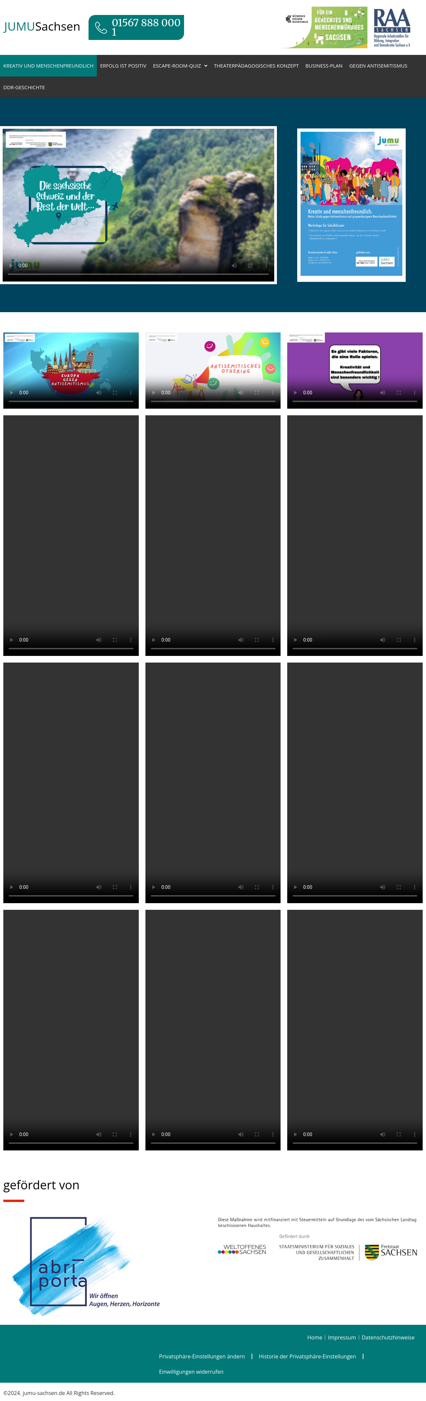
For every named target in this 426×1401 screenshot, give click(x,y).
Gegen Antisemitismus (378, 65)
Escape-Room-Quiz (180, 65)
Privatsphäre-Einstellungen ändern (202, 1356)
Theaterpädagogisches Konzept (256, 65)
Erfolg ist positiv (123, 65)
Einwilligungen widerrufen (191, 1371)
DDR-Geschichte (24, 87)
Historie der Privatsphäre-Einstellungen (307, 1356)
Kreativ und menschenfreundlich (48, 65)
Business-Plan (324, 65)
